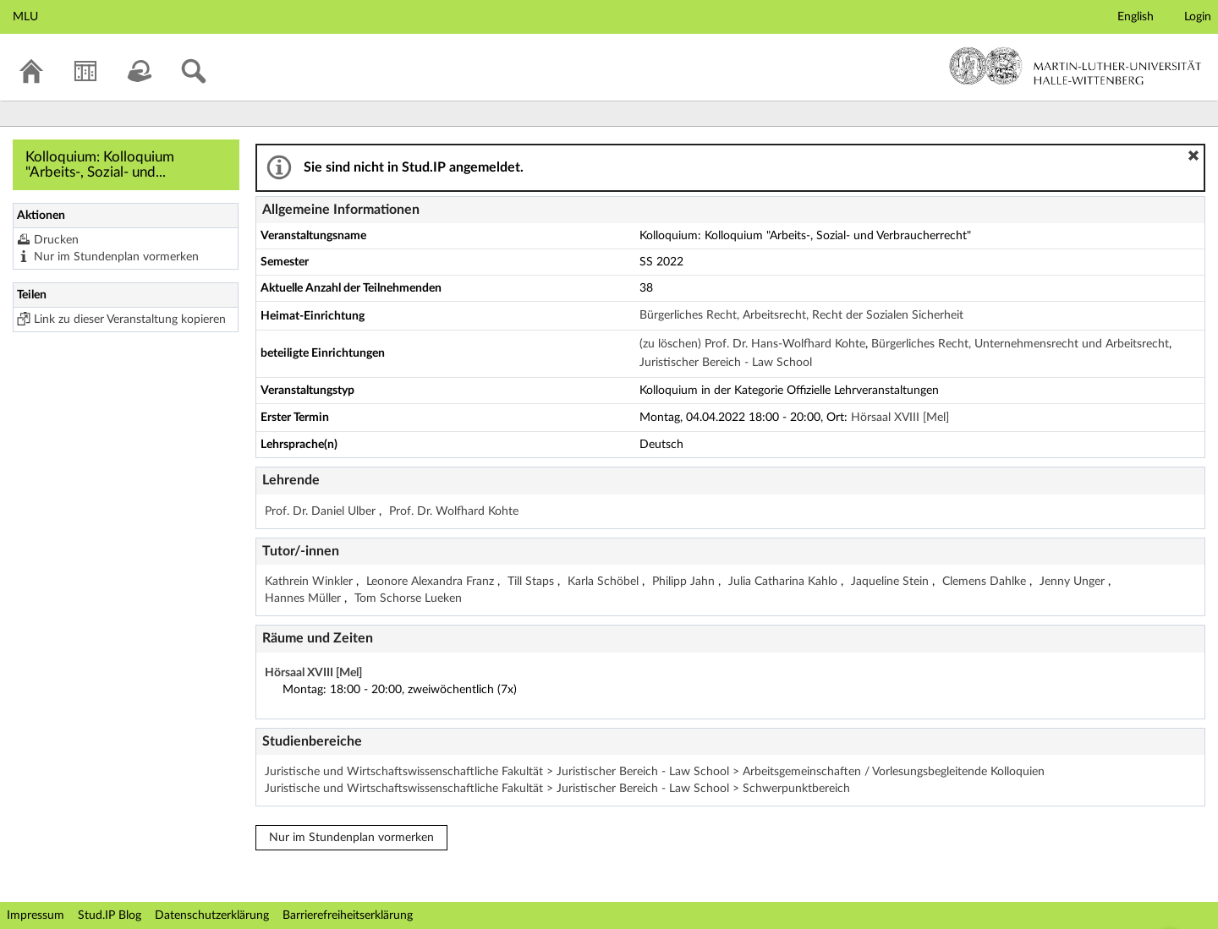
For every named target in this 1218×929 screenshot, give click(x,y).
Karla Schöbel (605, 581)
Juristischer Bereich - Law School (725, 363)
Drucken (56, 240)
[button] (1193, 155)
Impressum (35, 915)
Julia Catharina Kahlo (784, 581)
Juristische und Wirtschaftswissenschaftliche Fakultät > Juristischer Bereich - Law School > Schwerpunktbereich (557, 789)
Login (1197, 17)
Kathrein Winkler (310, 581)
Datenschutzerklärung (212, 915)
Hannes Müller (304, 598)
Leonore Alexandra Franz (431, 581)
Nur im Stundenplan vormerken (116, 257)
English (1135, 17)
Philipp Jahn (685, 581)
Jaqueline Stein (891, 581)
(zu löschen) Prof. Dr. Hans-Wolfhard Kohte (752, 344)
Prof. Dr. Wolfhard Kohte (453, 511)
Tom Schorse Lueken (408, 598)
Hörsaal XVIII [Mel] (900, 418)
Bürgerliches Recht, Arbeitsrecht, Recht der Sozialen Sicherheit (801, 315)
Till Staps (532, 581)
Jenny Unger (1074, 581)
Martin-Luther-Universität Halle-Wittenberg (1075, 66)
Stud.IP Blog (109, 915)
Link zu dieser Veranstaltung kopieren (130, 319)
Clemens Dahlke (985, 581)
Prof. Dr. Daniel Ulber (322, 511)
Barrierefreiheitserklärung (348, 915)
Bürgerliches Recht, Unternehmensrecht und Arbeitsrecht (1020, 344)
